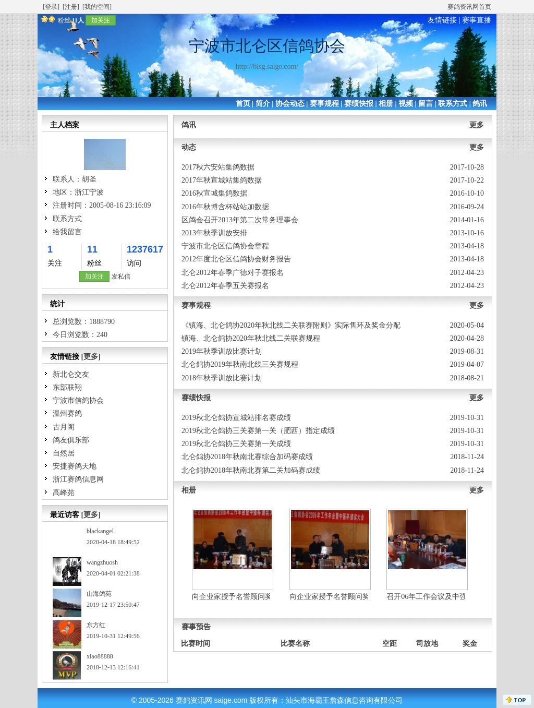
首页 (243, 103)
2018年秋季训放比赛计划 (221, 378)
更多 (476, 125)
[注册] (71, 6)
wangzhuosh (102, 562)
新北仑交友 (71, 374)
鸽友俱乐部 (71, 440)
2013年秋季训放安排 (214, 233)
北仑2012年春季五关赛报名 (225, 286)
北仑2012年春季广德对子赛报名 (232, 273)
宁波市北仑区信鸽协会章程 (225, 246)
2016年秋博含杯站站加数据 (225, 207)
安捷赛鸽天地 (74, 466)
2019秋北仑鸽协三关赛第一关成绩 (236, 444)
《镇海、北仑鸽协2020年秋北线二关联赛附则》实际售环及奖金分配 (290, 325)
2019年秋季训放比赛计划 (221, 351)
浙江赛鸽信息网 (78, 479)
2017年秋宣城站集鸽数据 (221, 180)
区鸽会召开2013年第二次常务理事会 (239, 220)
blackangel (100, 531)
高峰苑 (64, 493)
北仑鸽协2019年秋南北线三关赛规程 (239, 364)
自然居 (64, 453)
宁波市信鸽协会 (78, 400)
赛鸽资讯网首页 (469, 6)
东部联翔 (67, 387)
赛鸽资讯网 (194, 700)
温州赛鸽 (67, 413)
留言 (425, 103)
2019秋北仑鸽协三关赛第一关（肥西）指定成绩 (258, 431)
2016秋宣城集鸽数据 (214, 193)
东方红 (96, 625)
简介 (263, 103)
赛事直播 (476, 20)
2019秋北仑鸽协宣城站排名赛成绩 (236, 418)
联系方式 (452, 103)
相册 (386, 103)
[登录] (51, 6)
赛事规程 (324, 103)
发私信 (121, 276)
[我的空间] (97, 6)
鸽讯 (479, 103)
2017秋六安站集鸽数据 (217, 167)
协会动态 (290, 103)
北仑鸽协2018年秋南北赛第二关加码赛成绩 (250, 470)
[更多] (91, 357)
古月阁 (64, 427)
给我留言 (67, 232)
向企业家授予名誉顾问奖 (329, 597)
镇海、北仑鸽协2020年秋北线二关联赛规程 (250, 338)
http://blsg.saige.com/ (267, 66)
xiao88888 (100, 656)
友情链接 (442, 20)
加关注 (100, 20)
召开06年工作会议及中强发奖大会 (441, 597)
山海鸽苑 (99, 593)
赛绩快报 (358, 103)
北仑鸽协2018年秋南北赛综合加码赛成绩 (247, 457)
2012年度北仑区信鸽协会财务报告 (236, 259)
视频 (405, 103)
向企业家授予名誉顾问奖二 (236, 597)
